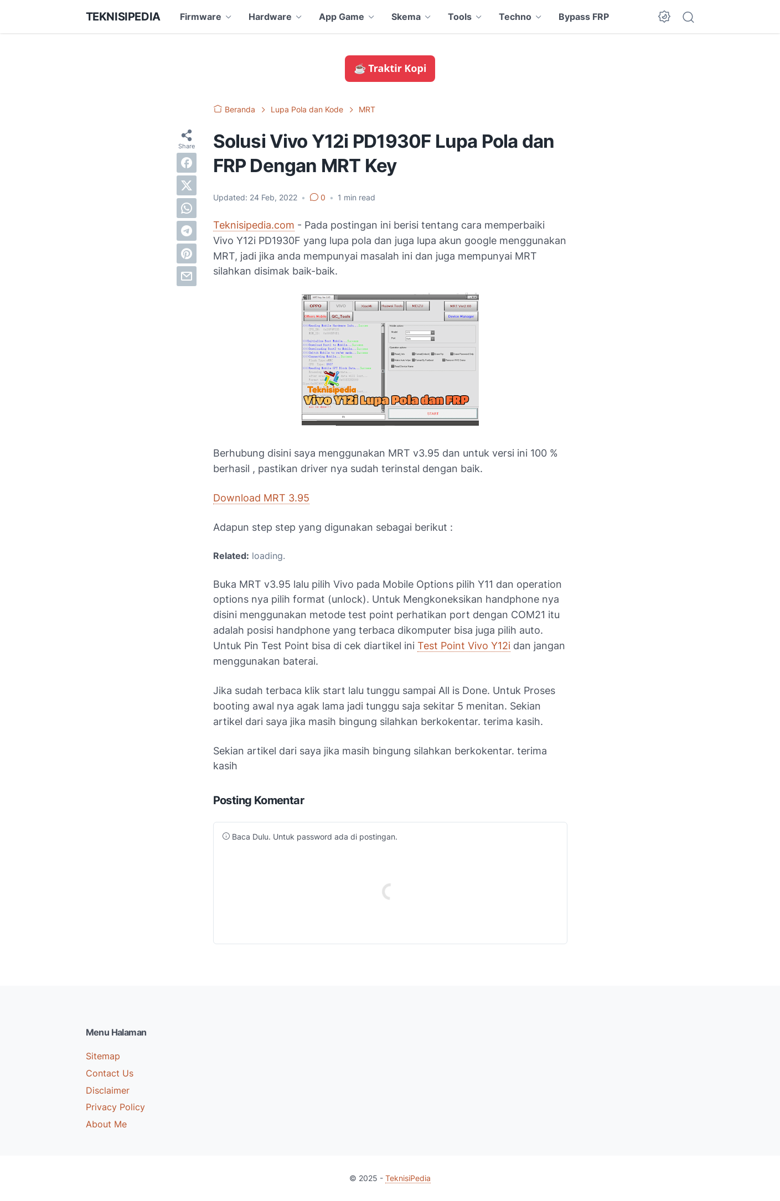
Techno (515, 16)
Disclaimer (108, 1090)
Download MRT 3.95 (261, 498)
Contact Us (109, 1073)
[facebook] (187, 163)
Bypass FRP (584, 16)
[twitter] (187, 185)
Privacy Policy (115, 1106)
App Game (341, 16)
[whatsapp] (187, 208)
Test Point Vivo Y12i (463, 645)
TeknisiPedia (123, 16)
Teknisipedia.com (254, 225)
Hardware (270, 16)
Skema (406, 16)
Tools (460, 16)
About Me (106, 1124)
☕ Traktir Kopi (390, 68)
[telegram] (187, 231)
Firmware (200, 16)
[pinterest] (187, 253)
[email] (187, 276)
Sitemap (103, 1056)
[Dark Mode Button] (664, 16)
